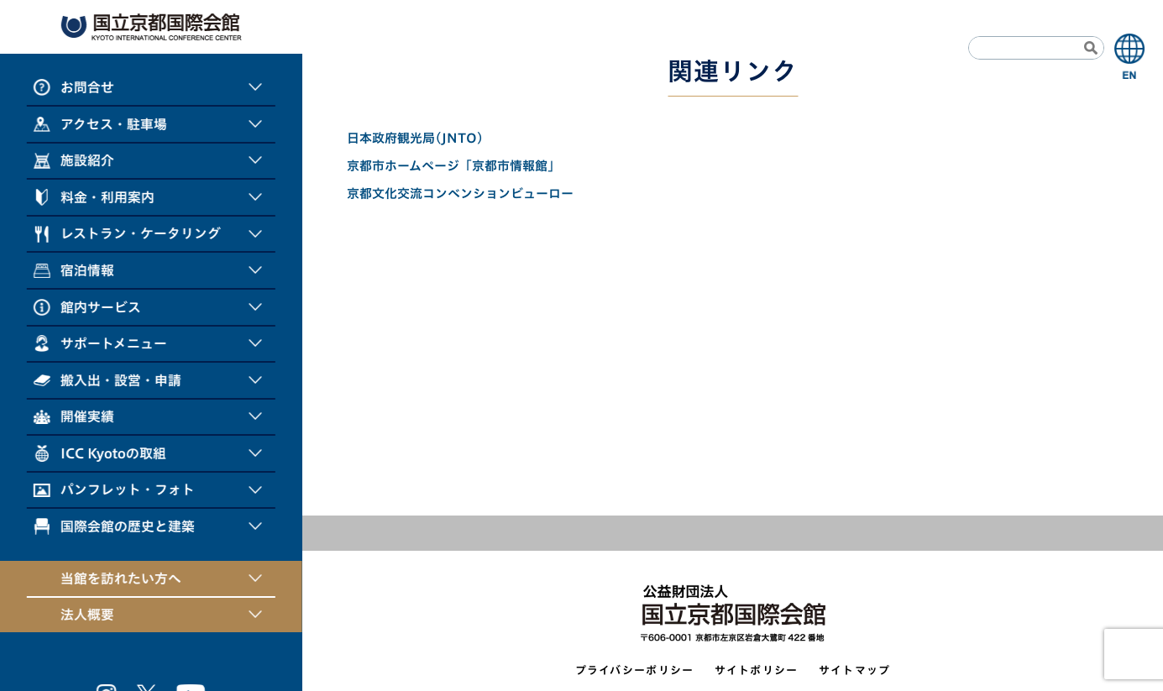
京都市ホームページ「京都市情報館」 (453, 166)
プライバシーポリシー (634, 670)
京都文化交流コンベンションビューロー (460, 193)
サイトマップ (855, 670)
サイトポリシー (757, 670)
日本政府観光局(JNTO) (415, 138)
